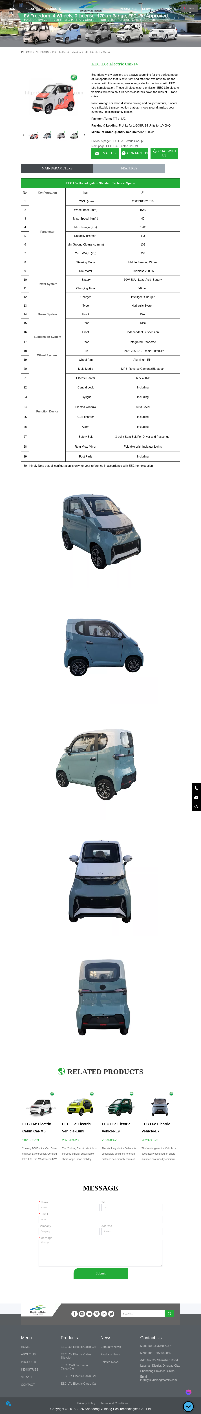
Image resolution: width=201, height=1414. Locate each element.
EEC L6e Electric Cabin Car (66, 52)
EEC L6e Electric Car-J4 (97, 52)
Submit (100, 1273)
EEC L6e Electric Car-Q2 (127, 141)
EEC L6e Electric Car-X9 (122, 146)
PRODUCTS (42, 52)
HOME (28, 52)
